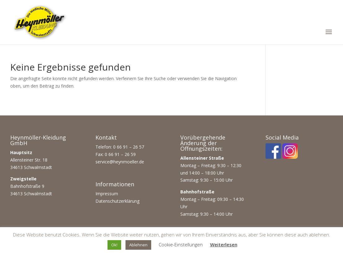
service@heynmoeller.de (119, 162)
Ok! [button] (114, 245)
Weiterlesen (223, 244)
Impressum (106, 194)
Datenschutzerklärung (117, 201)
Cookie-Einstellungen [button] (181, 244)
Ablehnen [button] (138, 245)
